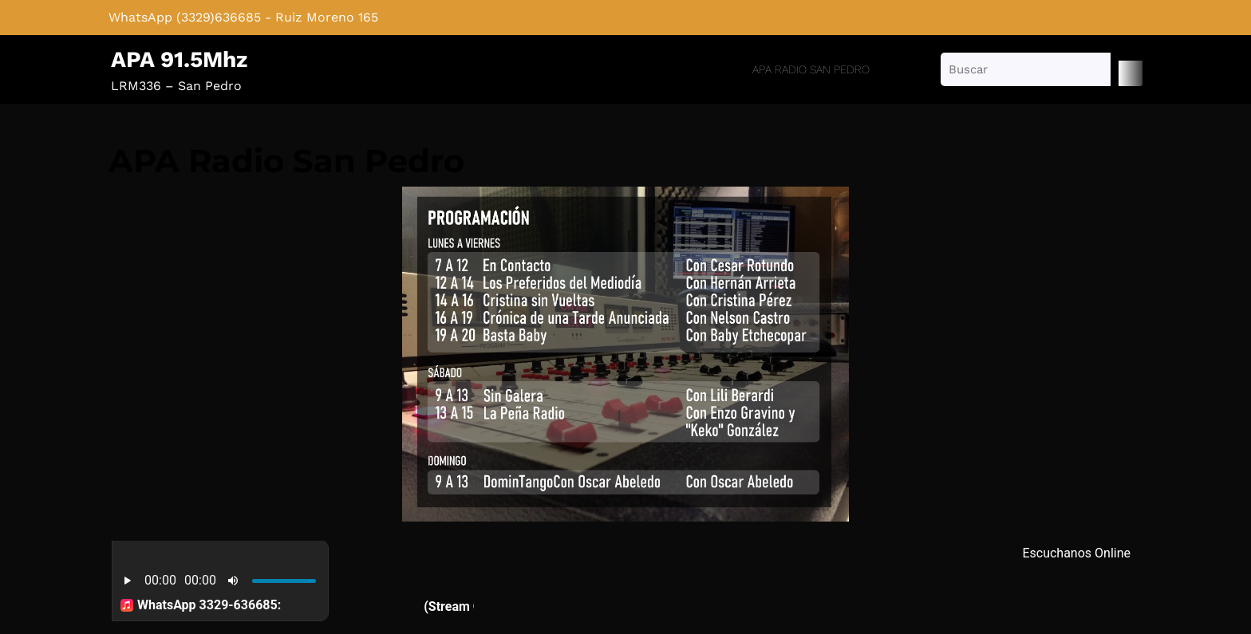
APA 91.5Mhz (179, 59)
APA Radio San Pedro (811, 69)
